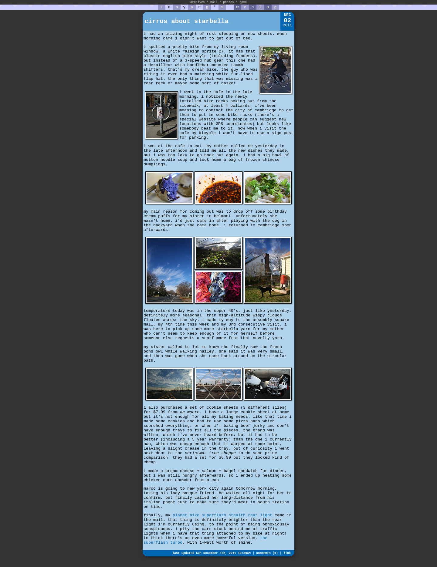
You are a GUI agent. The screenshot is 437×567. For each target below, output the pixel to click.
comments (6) (267, 553)
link (287, 553)
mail (214, 2)
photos (228, 2)
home (243, 2)
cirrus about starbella (186, 21)
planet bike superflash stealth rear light (222, 515)
